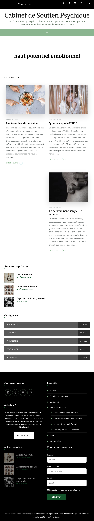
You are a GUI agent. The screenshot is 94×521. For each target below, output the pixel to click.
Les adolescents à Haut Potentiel (68, 418)
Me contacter (55, 441)
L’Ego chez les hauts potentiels (30, 298)
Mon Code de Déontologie (65, 513)
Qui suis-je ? (55, 402)
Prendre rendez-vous (59, 396)
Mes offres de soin (58, 407)
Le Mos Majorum (24, 274)
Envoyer (56, 497)
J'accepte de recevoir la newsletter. (63, 490)
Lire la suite (12, 163)
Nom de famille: (54, 466)
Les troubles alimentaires (22, 123)
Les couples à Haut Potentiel (66, 429)
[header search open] (89, 2)
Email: (49, 478)
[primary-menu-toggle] (47, 32)
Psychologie (12, 120)
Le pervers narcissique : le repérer (65, 212)
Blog (52, 435)
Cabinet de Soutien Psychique (47, 15)
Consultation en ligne (43, 513)
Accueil (53, 390)
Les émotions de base (26, 286)
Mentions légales (54, 517)
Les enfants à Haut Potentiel (66, 412)
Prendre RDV (24, 435)
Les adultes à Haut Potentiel (66, 424)
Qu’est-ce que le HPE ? (63, 123)
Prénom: (51, 455)
